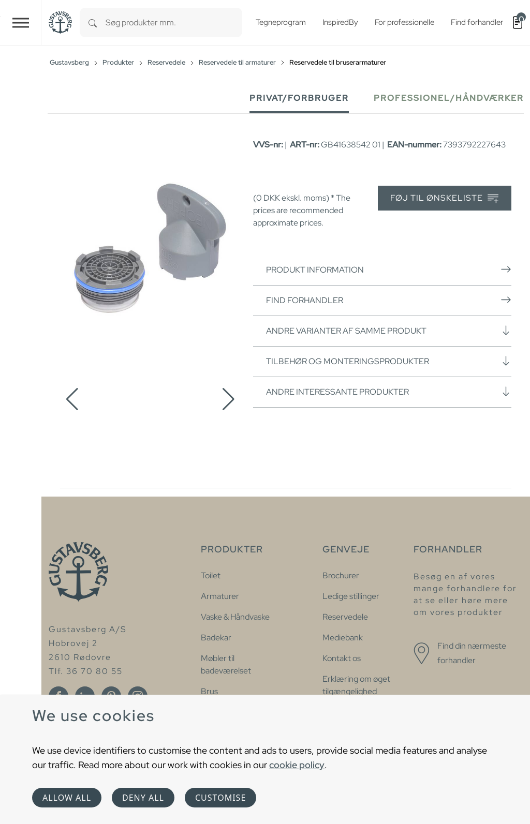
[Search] (93, 22)
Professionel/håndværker (449, 98)
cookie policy (297, 765)
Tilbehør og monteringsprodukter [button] (388, 361)
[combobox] (174, 22)
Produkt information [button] (388, 269)
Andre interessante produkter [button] (388, 391)
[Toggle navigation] (20, 22)
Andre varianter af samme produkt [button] (388, 330)
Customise (220, 797)
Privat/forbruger (299, 98)
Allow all (66, 797)
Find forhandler (388, 300)
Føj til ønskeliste (444, 198)
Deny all (143, 797)
